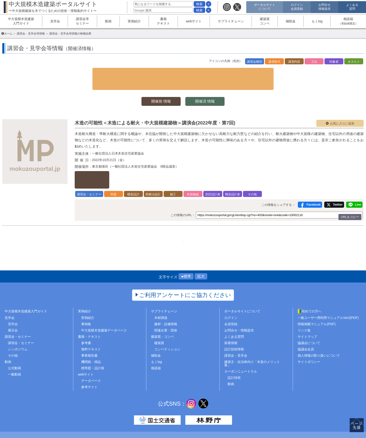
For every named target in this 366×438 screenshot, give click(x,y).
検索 (199, 4)
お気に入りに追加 (342, 110)
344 (183, 218)
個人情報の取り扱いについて (319, 336)
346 (206, 218)
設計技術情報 (234, 329)
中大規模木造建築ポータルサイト (53, 7)
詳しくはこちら (99, 161)
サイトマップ (307, 317)
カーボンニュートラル (240, 352)
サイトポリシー (309, 342)
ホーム (8, 33)
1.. (148, 218)
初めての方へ (311, 291)
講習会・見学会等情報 (31, 33)
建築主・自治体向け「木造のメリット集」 (252, 343)
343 (171, 218)
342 (159, 218)
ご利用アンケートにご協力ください (185, 275)
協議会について (309, 323)
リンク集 (304, 310)
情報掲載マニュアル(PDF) (317, 304)
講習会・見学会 (235, 336)
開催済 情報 (206, 88)
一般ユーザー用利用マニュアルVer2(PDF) (328, 298)
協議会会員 (306, 329)
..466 (218, 218)
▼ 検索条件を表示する (183, 72)
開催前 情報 (159, 88)
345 (194, 218)
